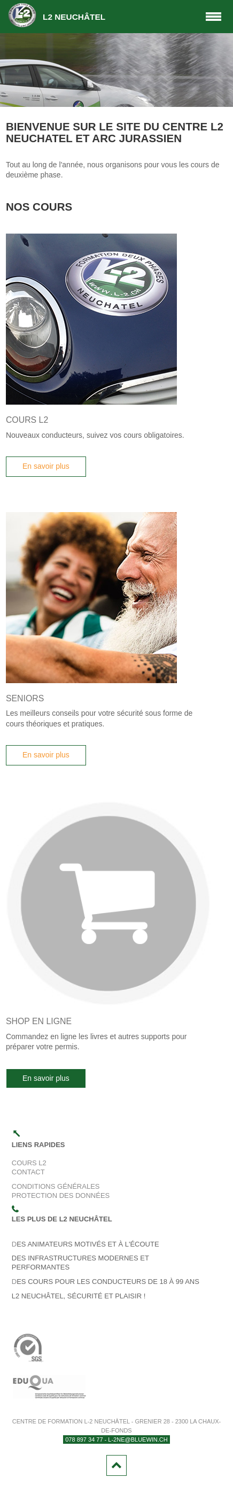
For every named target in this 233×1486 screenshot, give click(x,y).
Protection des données (61, 1195)
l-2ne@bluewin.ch (137, 1439)
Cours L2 (29, 1163)
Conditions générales (56, 1186)
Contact (28, 1172)
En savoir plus (45, 466)
